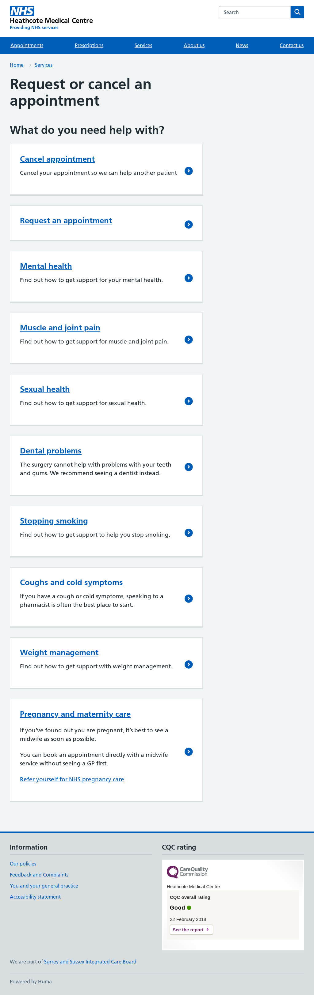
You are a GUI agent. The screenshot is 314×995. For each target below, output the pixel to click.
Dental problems (51, 451)
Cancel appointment (57, 159)
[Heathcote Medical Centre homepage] (51, 18)
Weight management (59, 652)
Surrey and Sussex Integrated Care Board (90, 962)
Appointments (26, 45)
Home (17, 65)
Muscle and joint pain (60, 327)
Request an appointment (66, 220)
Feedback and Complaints (39, 875)
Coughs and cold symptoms (71, 582)
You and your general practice (44, 886)
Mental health (46, 266)
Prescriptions (89, 45)
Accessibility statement (35, 897)
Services (143, 45)
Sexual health (45, 389)
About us (194, 45)
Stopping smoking (54, 521)
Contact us (292, 45)
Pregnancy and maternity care (75, 714)
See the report (188, 929)
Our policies (23, 864)
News (242, 45)
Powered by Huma (31, 981)
